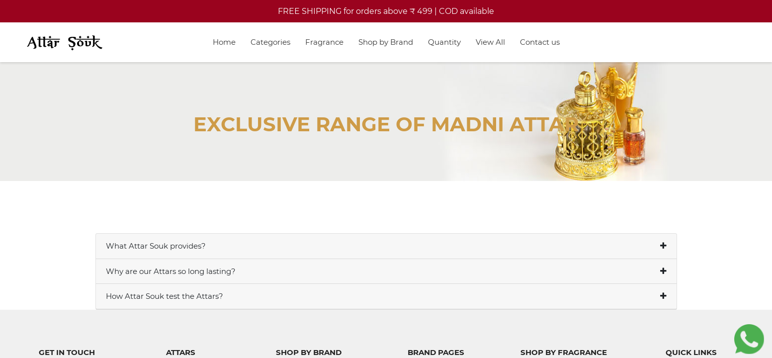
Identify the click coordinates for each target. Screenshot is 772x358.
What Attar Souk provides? (156, 246)
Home (224, 42)
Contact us (540, 42)
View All (490, 42)
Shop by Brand (385, 42)
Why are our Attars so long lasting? (171, 271)
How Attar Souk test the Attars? (164, 296)
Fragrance (324, 42)
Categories (270, 42)
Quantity (444, 42)
